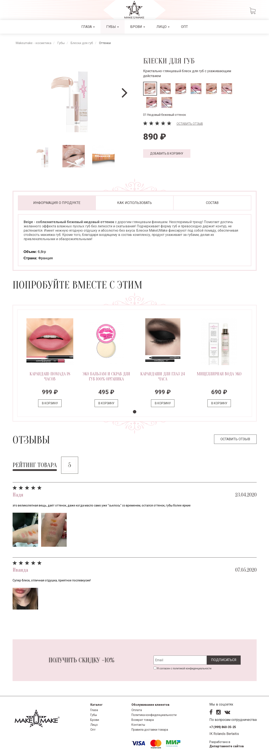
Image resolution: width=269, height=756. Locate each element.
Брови (137, 27)
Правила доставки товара (149, 729)
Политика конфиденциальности (154, 715)
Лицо (163, 27)
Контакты (138, 724)
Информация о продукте (56, 203)
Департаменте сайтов (226, 746)
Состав (212, 203)
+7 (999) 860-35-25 (222, 727)
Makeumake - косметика (33, 43)
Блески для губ (82, 43)
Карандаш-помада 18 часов (50, 377)
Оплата (136, 710)
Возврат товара (142, 720)
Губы (112, 27)
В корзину (50, 403)
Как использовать (134, 203)
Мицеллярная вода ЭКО (219, 374)
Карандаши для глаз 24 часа (162, 377)
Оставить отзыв (190, 123)
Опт (184, 27)
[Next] (124, 93)
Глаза (88, 27)
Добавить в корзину (166, 153)
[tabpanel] (50, 363)
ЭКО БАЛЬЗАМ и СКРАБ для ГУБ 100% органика (106, 377)
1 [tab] (134, 411)
